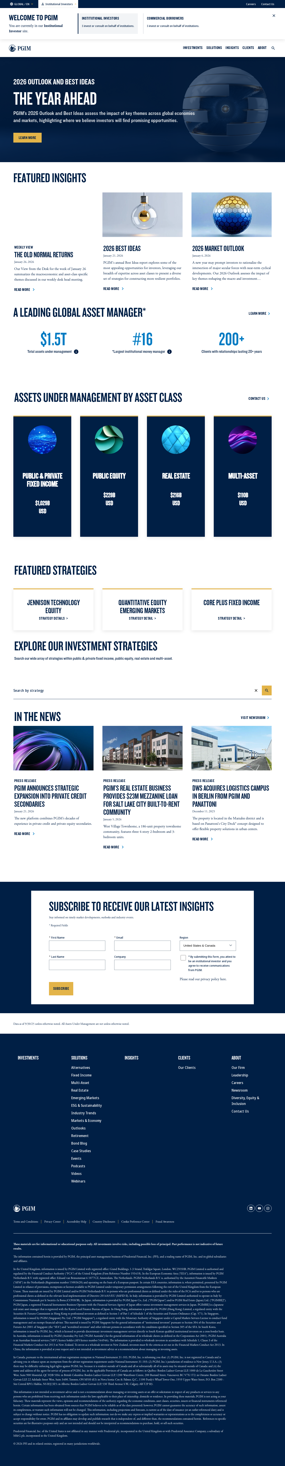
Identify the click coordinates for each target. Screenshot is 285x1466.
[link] (251, 1208)
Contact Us (267, 4)
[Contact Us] (259, 398)
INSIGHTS (232, 47)
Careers (251, 4)
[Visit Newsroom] (256, 717)
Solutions (214, 47)
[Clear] (256, 690)
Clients (248, 47)
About (262, 47)
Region (184, 937)
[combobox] (133, 690)
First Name (58, 937)
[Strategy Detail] (142, 618)
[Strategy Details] (53, 618)
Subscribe (61, 988)
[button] (22, 4)
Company (120, 957)
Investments (193, 47)
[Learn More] (27, 137)
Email (119, 937)
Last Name (57, 957)
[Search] (267, 690)
